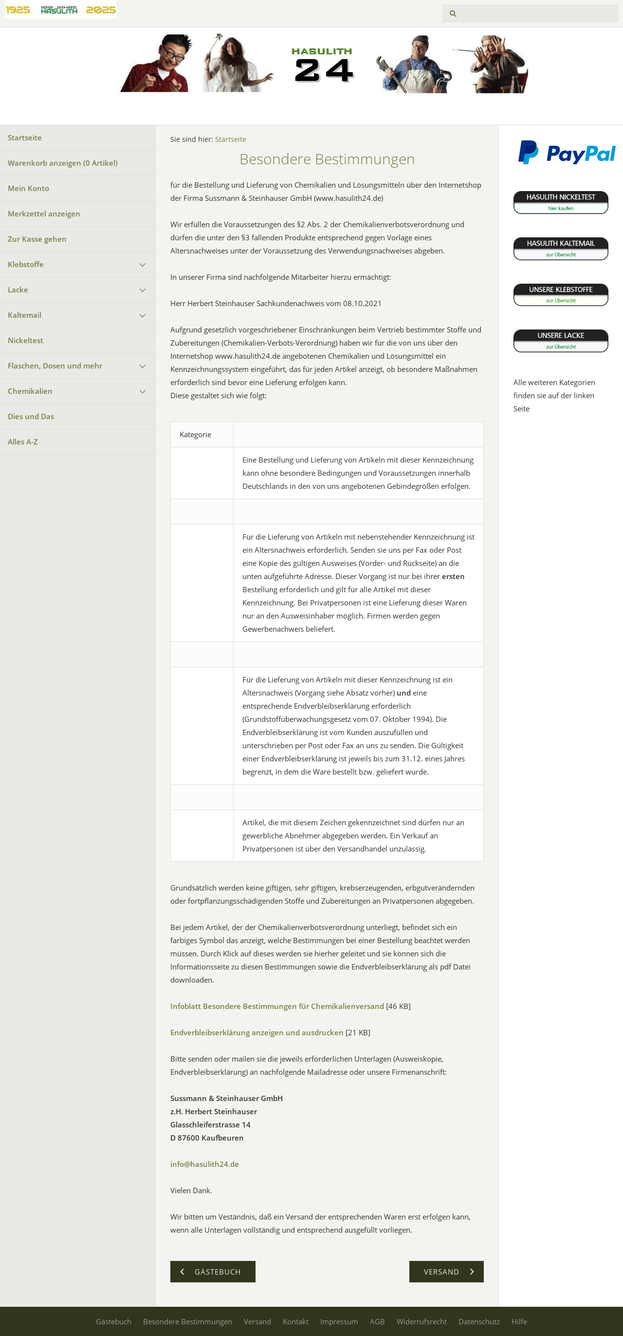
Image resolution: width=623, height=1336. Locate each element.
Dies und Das (31, 416)
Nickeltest (25, 340)
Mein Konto (28, 188)
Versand (257, 1321)
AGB (377, 1321)
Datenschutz (479, 1321)
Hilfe (519, 1321)
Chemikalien (30, 391)
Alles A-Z (23, 441)
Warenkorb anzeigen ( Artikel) (63, 163)
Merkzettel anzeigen (44, 213)
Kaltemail (24, 315)
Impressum (339, 1321)
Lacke (18, 289)
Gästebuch (113, 1321)
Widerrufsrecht (422, 1321)
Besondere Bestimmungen (187, 1321)
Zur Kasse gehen (37, 239)
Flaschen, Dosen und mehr (55, 365)
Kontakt (296, 1321)
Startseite (25, 137)
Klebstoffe (26, 264)
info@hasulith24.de (204, 1164)
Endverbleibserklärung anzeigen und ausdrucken (257, 1032)
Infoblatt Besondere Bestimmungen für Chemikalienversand (277, 1006)
